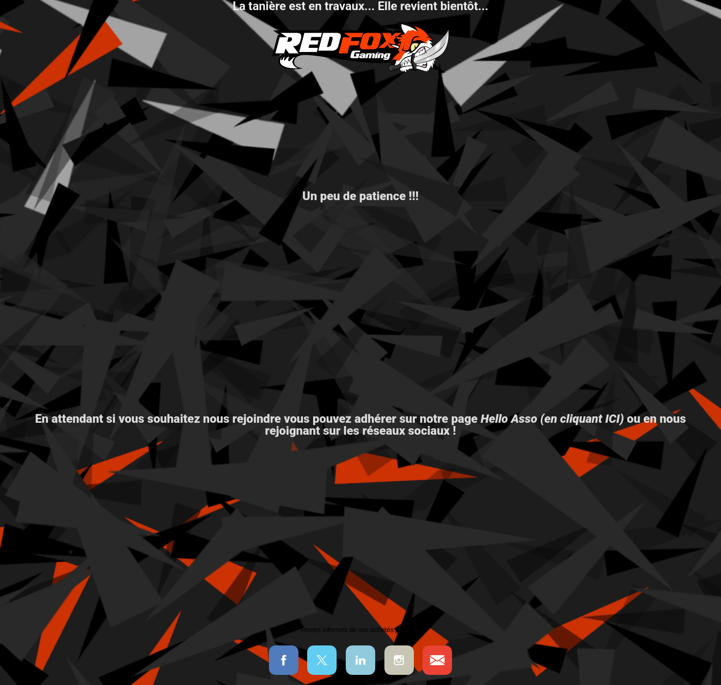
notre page (522, 419)
